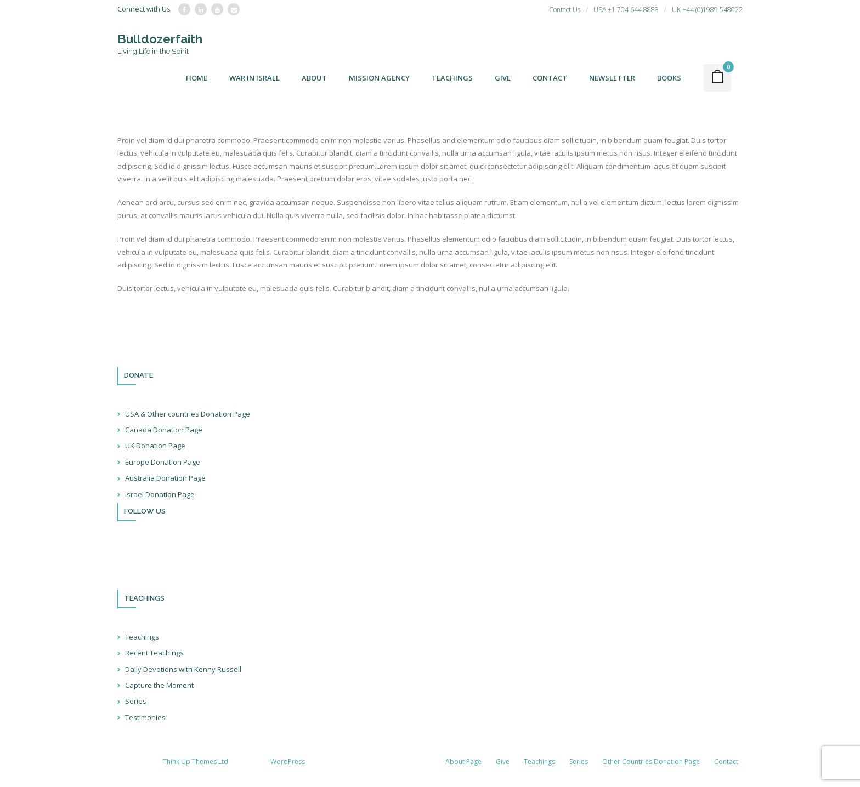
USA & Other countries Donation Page (187, 414)
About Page (463, 761)
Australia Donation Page (165, 478)
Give (503, 761)
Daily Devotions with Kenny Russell (183, 669)
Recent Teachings (154, 653)
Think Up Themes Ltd (195, 761)
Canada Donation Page (163, 430)
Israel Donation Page (160, 494)
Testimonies (145, 717)
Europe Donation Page (162, 462)
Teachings (142, 637)
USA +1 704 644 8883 (626, 9)
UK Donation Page (155, 445)
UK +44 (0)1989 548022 (707, 9)
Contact (726, 761)
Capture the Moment (159, 685)
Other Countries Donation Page (651, 761)
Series (135, 701)
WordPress (287, 761)
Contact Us (564, 9)
